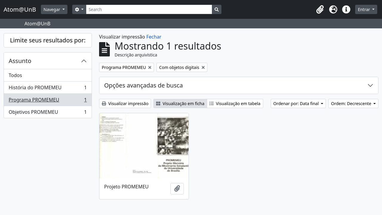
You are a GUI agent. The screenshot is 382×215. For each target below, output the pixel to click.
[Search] (149, 9)
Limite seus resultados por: (47, 40)
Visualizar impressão (125, 103)
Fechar (153, 36)
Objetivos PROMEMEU (47, 113)
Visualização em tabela (235, 103)
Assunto (20, 61)
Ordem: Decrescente (351, 103)
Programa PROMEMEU (47, 101)
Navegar (52, 9)
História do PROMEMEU (47, 89)
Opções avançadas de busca (143, 85)
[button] (319, 9)
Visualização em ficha (180, 103)
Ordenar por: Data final (296, 103)
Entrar (364, 9)
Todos (15, 75)
